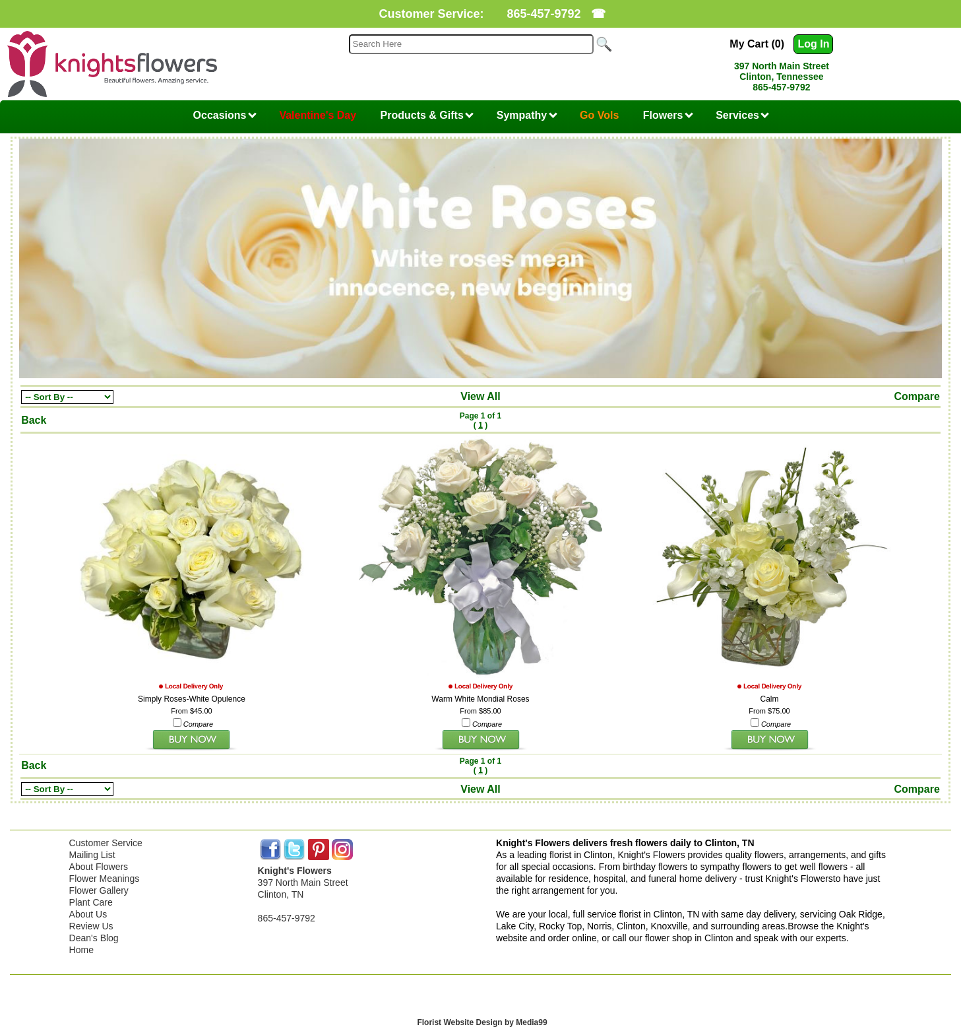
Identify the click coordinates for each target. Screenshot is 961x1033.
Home (81, 950)
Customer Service (105, 843)
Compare (917, 396)
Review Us (91, 926)
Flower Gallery (99, 890)
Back (33, 420)
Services (742, 115)
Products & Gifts (427, 115)
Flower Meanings (104, 878)
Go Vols (599, 115)
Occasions (225, 115)
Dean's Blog (94, 938)
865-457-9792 (543, 13)
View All (480, 396)
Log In (813, 44)
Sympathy (527, 115)
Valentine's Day (317, 115)
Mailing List (92, 855)
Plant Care (91, 902)
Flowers (668, 115)
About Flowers (98, 866)
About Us (88, 914)
